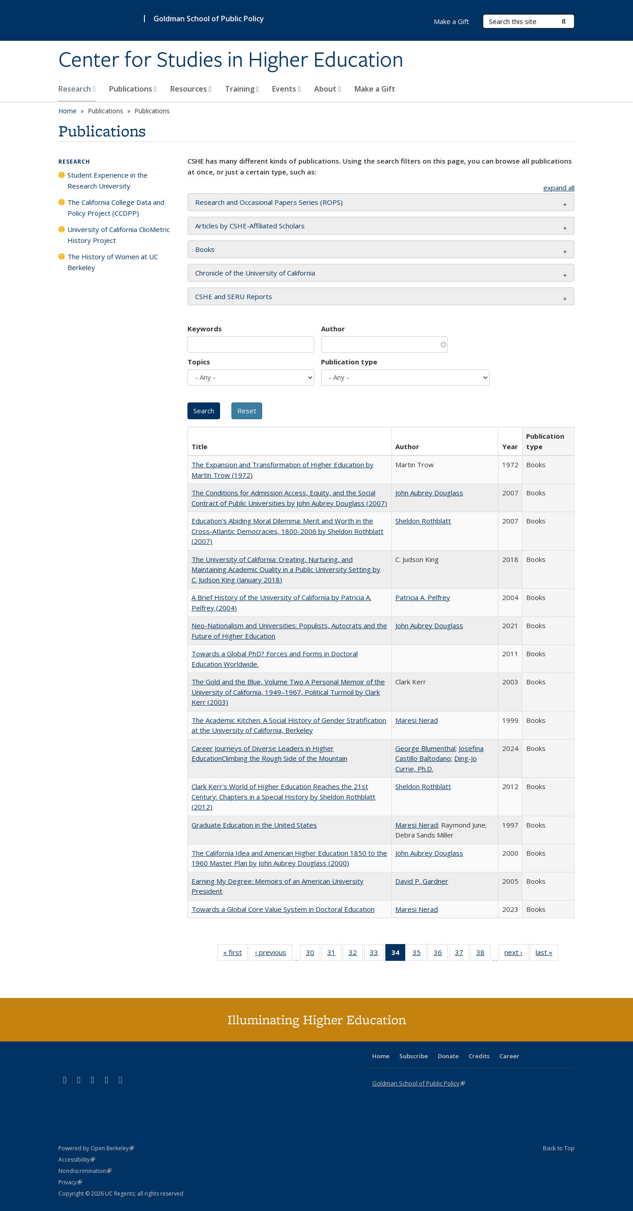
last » (547, 954)
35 (419, 954)
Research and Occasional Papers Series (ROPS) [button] (269, 202)
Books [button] (205, 249)
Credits (479, 1056)
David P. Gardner (421, 881)
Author (333, 328)
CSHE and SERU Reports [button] (233, 296)
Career (509, 1056)
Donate (448, 1056)
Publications (133, 89)
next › (516, 954)
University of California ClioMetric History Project (118, 235)
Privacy (70, 1182)
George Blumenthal (425, 748)
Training (242, 89)
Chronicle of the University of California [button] (255, 272)
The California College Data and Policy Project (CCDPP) (115, 208)
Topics (198, 361)
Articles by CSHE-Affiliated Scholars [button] (250, 225)
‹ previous (273, 954)
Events (286, 89)
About (327, 89)
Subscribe (413, 1056)
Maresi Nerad (416, 720)
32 (356, 954)
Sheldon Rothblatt (423, 520)
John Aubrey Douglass (429, 492)
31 (334, 954)
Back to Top (559, 1148)
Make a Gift (375, 89)
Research (77, 89)
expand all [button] (559, 187)
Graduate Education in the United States (254, 824)
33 (377, 954)
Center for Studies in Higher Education (230, 60)
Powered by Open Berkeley (96, 1148)
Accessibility (76, 1159)
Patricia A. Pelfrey (422, 597)
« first (235, 954)
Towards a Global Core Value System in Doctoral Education (283, 909)
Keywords (204, 328)
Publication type (349, 361)
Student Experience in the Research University (107, 180)
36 (441, 954)
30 (313, 954)
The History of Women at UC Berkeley (112, 262)
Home (67, 111)
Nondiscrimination (84, 1171)
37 (462, 954)
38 (483, 954)
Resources (190, 89)
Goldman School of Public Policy (208, 19)
